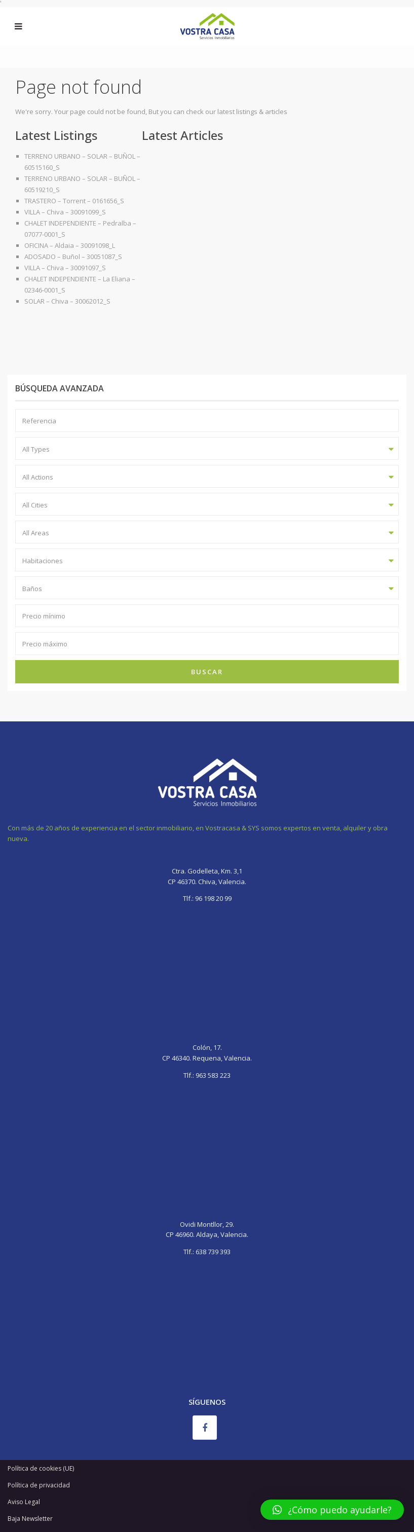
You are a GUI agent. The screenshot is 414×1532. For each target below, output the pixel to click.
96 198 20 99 (213, 898)
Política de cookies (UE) (41, 1468)
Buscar (207, 671)
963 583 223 (213, 1075)
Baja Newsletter (30, 1518)
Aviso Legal (24, 1502)
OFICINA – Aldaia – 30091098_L (69, 245)
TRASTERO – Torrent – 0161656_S (74, 200)
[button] (332, 1510)
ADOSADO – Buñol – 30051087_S (73, 256)
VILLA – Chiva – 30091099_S (65, 211)
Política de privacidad (39, 1485)
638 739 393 (213, 1251)
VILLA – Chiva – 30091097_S (65, 267)
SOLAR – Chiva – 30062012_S (67, 301)
